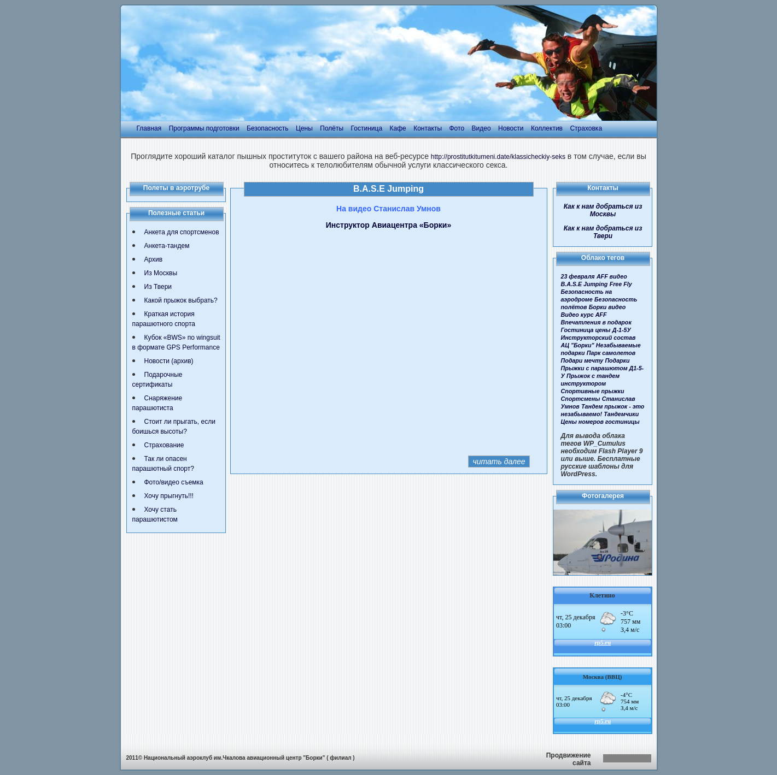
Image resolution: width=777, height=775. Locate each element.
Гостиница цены (586, 330)
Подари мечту (582, 360)
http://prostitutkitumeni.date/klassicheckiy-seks (498, 157)
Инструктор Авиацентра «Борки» (388, 225)
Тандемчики (621, 414)
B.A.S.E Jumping (584, 284)
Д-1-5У (621, 330)
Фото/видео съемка (173, 482)
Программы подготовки (204, 128)
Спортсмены (580, 398)
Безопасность (268, 128)
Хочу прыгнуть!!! (169, 496)
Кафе (398, 128)
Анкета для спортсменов (181, 232)
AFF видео (612, 276)
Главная (149, 128)
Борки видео (607, 307)
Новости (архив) (169, 361)
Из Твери (158, 287)
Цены (304, 128)
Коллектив (547, 128)
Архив (153, 259)
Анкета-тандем (167, 246)
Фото (456, 128)
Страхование (164, 445)
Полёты (331, 128)
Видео (481, 128)
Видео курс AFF (584, 314)
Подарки (617, 360)
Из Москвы (161, 273)
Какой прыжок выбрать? (181, 300)
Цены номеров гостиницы (600, 421)
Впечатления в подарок (596, 322)
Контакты (427, 128)
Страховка (586, 128)
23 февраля (578, 276)
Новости (510, 128)
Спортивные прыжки (592, 391)
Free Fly (621, 284)
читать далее (498, 461)
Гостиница (366, 128)
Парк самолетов (611, 353)
